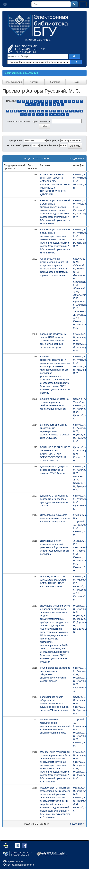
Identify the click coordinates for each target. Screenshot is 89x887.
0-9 (19, 101)
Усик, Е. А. (78, 402)
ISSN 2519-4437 (33, 40)
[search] (37, 56)
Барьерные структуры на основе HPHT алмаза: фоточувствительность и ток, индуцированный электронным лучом (53, 340)
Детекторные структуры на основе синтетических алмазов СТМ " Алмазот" (54, 469)
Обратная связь (14, 861)
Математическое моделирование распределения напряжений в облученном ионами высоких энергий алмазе (55, 726)
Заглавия (55, 82)
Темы (76, 82)
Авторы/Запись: (49, 145)
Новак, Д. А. (79, 399)
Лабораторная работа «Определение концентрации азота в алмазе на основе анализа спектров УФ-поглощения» (54, 703)
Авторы (34, 82)
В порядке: (53, 140)
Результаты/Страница (19, 145)
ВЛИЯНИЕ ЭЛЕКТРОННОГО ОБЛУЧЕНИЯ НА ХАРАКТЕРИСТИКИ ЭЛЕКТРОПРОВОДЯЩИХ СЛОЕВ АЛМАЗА (55, 454)
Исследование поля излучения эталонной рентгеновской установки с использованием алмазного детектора (54, 547)
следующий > (77, 158)
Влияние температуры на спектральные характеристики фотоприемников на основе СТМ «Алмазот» (54, 431)
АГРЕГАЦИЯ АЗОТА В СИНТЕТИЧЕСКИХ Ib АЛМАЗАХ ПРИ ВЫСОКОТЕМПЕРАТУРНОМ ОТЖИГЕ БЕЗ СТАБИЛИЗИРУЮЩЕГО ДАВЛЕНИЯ (55, 184)
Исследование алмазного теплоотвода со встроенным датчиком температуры (55, 518)
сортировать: (15, 140)
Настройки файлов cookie (20, 864)
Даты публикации (14, 82)
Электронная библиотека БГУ (21, 73)
